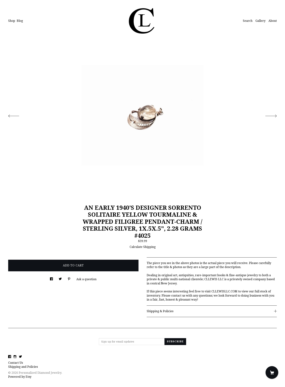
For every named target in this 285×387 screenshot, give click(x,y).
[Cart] (272, 372)
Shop (11, 21)
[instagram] (15, 356)
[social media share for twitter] (60, 277)
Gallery (260, 21)
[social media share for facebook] (51, 277)
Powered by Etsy (19, 376)
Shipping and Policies (23, 366)
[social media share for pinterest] (69, 277)
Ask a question (86, 279)
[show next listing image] (268, 115)
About (272, 21)
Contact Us (15, 362)
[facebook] (9, 356)
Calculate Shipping (143, 247)
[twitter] (20, 356)
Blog (20, 21)
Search (247, 21)
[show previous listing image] (17, 115)
